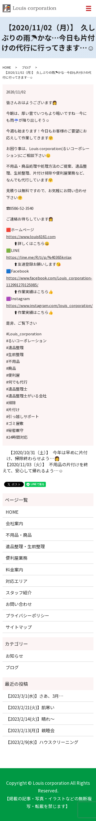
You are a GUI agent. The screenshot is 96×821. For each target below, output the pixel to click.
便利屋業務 (16, 558)
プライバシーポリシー (27, 615)
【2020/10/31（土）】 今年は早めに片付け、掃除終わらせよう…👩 (47, 455)
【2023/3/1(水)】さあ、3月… (34, 696)
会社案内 (14, 523)
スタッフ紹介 (19, 592)
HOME (7, 67)
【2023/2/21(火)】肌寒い (30, 707)
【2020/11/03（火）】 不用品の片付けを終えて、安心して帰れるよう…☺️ (45, 467)
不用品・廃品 (19, 535)
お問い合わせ (19, 604)
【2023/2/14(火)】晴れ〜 (30, 719)
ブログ (26, 67)
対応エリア (16, 581)
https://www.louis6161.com (31, 236)
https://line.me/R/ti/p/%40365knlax (38, 257)
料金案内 (14, 569)
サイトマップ (19, 627)
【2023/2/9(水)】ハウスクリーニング (42, 742)
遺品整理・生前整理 (25, 546)
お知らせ (14, 656)
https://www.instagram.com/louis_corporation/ (49, 305)
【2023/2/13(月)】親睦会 (30, 730)
